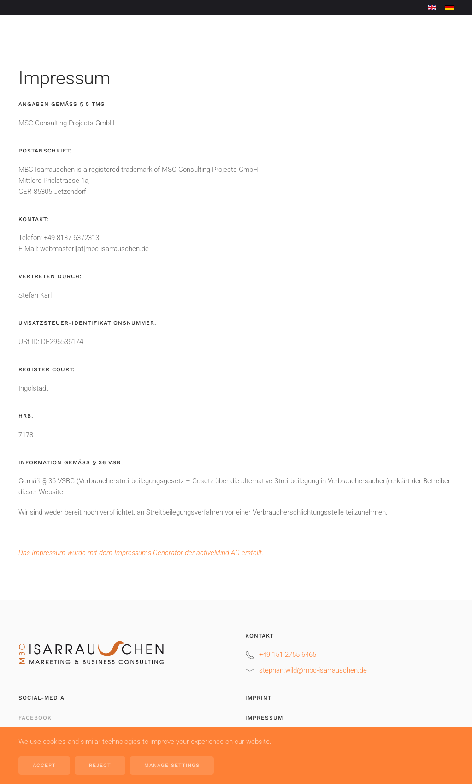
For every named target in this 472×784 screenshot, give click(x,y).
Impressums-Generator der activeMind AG (177, 553)
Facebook (35, 717)
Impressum (264, 717)
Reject (100, 765)
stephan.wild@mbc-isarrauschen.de (313, 670)
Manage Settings (172, 765)
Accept (44, 765)
